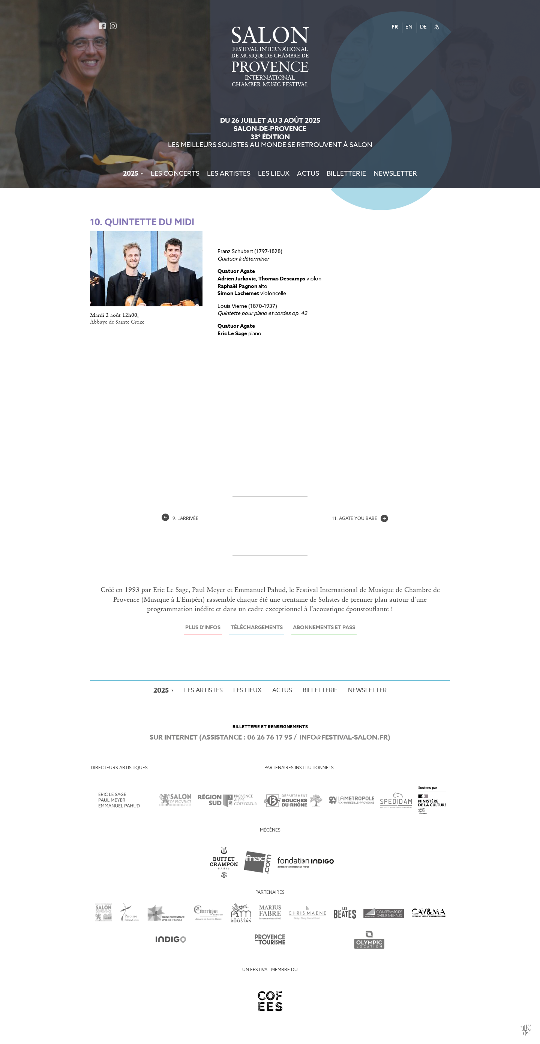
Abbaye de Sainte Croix (117, 322)
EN (408, 27)
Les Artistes (228, 174)
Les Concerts (175, 174)
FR (395, 27)
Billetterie (346, 174)
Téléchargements (257, 628)
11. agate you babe (360, 518)
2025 (130, 174)
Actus (308, 174)
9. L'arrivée (180, 518)
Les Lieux (274, 174)
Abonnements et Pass (324, 628)
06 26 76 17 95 (269, 738)
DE (423, 27)
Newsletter (395, 174)
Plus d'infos (202, 628)
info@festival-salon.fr (344, 738)
